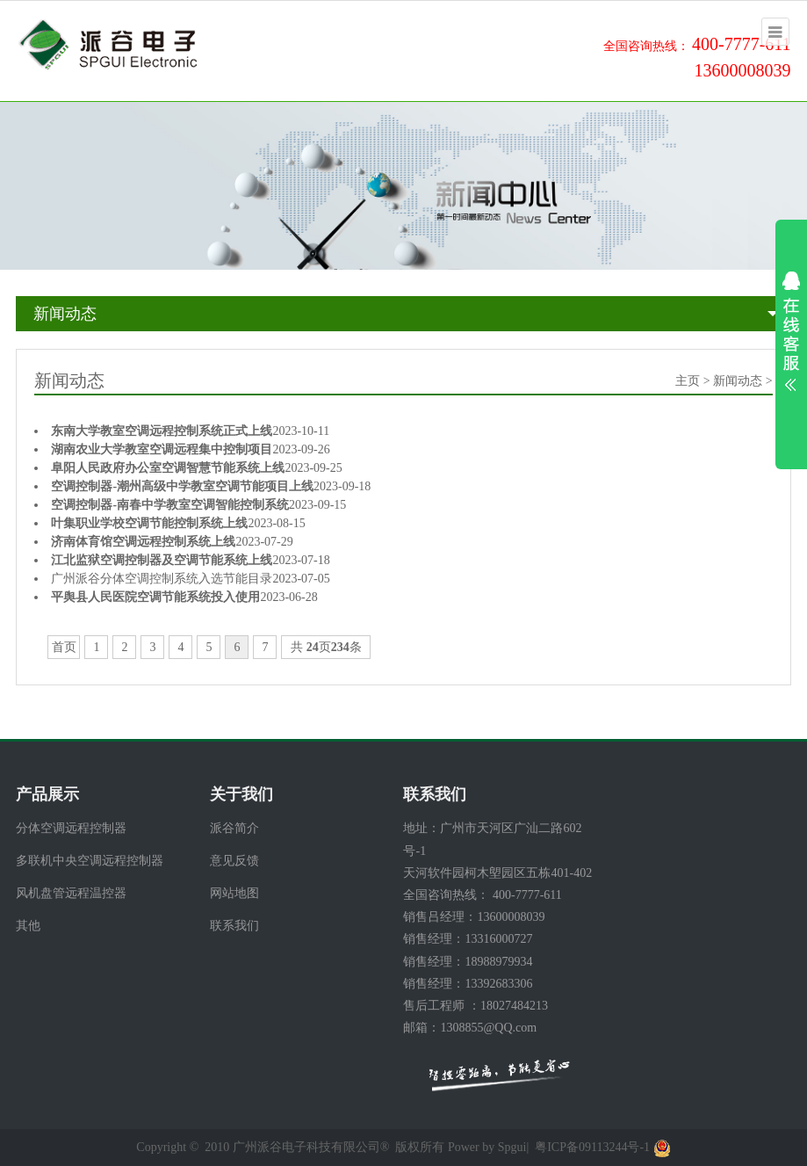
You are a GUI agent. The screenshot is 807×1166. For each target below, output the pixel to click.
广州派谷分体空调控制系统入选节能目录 (161, 578)
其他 (28, 925)
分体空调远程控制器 (71, 828)
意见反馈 (234, 860)
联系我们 (234, 925)
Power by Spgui (487, 1147)
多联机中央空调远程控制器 (89, 860)
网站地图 (234, 893)
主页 (687, 380)
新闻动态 (65, 313)
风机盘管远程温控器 (71, 893)
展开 (791, 331)
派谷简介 (234, 828)
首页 (64, 647)
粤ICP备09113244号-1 (592, 1147)
